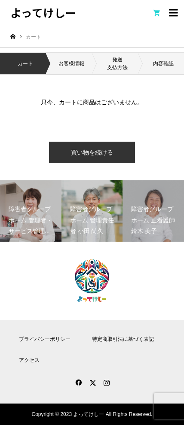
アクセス (29, 360)
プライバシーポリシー (45, 339)
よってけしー (43, 12)
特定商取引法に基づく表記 (123, 339)
